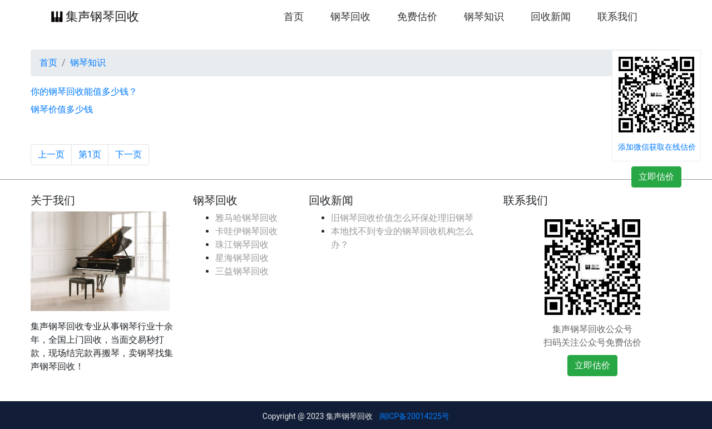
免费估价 (417, 16)
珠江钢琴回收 (242, 244)
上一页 (51, 154)
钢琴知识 (484, 16)
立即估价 (656, 176)
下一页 (128, 154)
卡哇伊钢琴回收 (246, 231)
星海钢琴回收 (242, 258)
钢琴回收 (350, 16)
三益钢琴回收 (242, 271)
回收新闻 (551, 16)
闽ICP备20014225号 (414, 416)
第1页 (89, 154)
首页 (294, 15)
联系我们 (617, 16)
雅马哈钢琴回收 (246, 218)
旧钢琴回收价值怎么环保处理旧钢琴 (402, 218)
